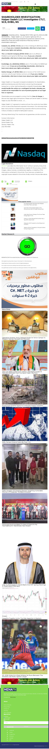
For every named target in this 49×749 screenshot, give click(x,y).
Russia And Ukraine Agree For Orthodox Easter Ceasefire (22, 407)
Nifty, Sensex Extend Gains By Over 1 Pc (16, 444)
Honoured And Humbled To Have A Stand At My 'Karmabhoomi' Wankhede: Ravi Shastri (19, 526)
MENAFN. (10, 745)
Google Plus (11, 734)
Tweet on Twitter (31, 30)
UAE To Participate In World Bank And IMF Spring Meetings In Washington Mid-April (24, 586)
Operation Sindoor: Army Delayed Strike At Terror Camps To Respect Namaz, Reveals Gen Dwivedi (23, 340)
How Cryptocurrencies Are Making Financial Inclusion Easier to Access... (16, 267)
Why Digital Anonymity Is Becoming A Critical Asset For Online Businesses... (17, 263)
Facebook (10, 730)
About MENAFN (7, 713)
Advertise (6, 711)
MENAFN (5, 37)
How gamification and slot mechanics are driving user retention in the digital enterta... (19, 270)
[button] (24, 1)
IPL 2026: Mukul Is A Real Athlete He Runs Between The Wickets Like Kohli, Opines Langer (22, 676)
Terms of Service (7, 705)
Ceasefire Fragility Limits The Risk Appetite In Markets (21, 619)
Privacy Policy (7, 707)
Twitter (10, 732)
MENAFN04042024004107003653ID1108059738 (18, 140)
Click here (13, 697)
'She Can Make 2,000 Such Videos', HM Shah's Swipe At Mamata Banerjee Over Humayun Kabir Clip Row (22, 374)
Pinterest (10, 736)
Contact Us (6, 709)
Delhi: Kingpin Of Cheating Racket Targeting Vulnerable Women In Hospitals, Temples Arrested (22, 492)
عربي (21, 1)
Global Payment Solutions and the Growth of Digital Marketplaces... (15, 265)
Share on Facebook (21, 30)
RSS (9, 740)
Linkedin (10, 738)
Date (3, 30)
